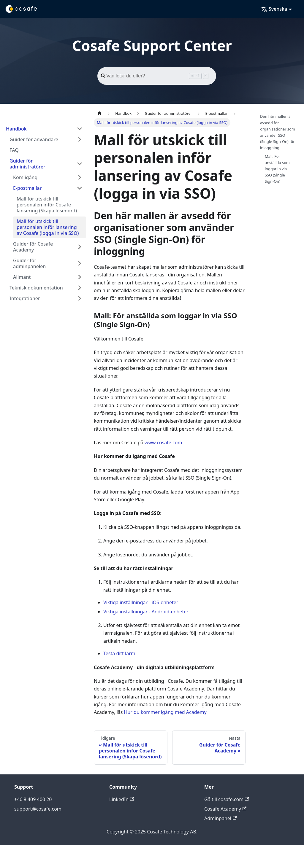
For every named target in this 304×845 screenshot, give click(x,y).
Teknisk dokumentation (36, 287)
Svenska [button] (274, 9)
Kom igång (25, 177)
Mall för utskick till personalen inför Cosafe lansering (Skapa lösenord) (47, 204)
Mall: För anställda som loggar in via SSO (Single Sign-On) (277, 169)
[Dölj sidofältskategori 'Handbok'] (79, 128)
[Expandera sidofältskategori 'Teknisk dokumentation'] (79, 287)
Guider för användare (34, 139)
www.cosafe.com (163, 442)
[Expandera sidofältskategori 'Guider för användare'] (79, 139)
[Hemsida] (99, 113)
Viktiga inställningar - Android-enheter (146, 611)
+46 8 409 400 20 (33, 799)
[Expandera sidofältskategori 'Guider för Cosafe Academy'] (79, 246)
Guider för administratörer (27, 163)
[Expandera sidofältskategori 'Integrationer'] (79, 298)
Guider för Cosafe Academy (33, 247)
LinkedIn (121, 799)
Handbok (16, 128)
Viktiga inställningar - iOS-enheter (140, 602)
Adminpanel (220, 818)
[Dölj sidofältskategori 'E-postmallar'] (79, 188)
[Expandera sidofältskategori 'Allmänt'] (79, 277)
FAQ (14, 150)
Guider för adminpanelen (29, 263)
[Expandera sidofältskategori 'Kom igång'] (79, 177)
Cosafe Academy (225, 809)
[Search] (156, 76)
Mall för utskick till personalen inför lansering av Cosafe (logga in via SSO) (48, 227)
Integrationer (25, 298)
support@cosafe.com (37, 809)
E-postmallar (27, 188)
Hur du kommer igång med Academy (165, 712)
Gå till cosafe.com (226, 799)
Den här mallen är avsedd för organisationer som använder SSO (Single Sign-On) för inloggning (277, 132)
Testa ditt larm (119, 653)
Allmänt (22, 277)
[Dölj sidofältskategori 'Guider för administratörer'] (79, 163)
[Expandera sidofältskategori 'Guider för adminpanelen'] (79, 263)
